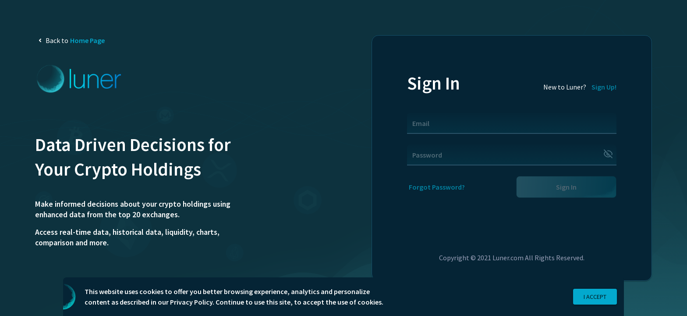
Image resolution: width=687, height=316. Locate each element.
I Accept (595, 297)
